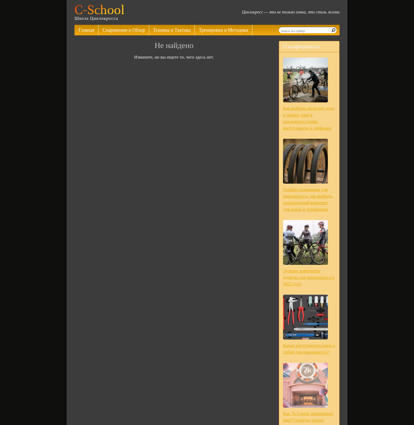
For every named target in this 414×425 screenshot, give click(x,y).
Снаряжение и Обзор (123, 30)
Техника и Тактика (172, 30)
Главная (86, 30)
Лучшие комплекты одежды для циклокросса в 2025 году (308, 277)
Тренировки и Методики (223, 30)
